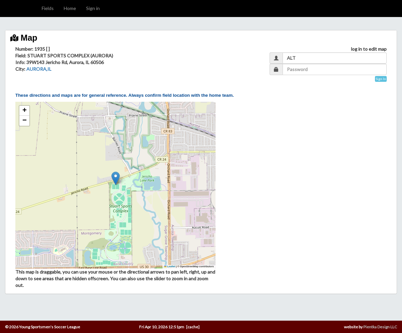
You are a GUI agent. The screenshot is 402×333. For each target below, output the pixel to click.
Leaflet (169, 266)
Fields (48, 8)
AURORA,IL (38, 69)
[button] (115, 178)
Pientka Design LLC (380, 326)
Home (70, 8)
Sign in (93, 8)
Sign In (381, 79)
